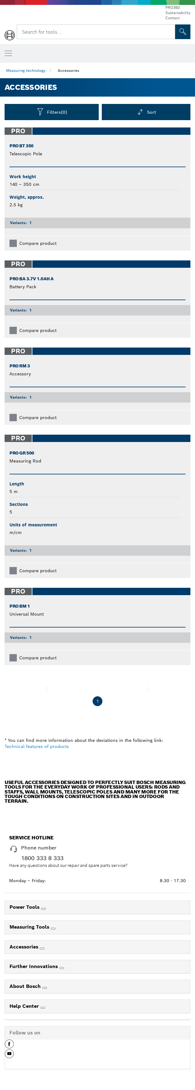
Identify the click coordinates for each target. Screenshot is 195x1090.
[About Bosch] (44, 988)
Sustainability (177, 12)
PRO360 (172, 7)
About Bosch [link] (25, 986)
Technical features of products (37, 746)
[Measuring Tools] (53, 929)
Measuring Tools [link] (30, 927)
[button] (9, 1046)
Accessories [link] (24, 947)
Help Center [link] (24, 1006)
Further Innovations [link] (34, 966)
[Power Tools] (43, 909)
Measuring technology (26, 70)
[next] (148, 689)
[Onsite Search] (182, 31)
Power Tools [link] (25, 907)
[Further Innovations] (61, 968)
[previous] (47, 689)
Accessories (68, 70)
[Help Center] (42, 1008)
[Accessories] (42, 948)
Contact (172, 18)
